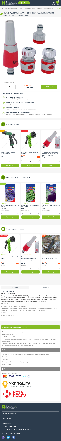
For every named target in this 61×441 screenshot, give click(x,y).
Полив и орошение (24, 8)
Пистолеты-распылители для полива (42, 8)
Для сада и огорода (11, 8)
